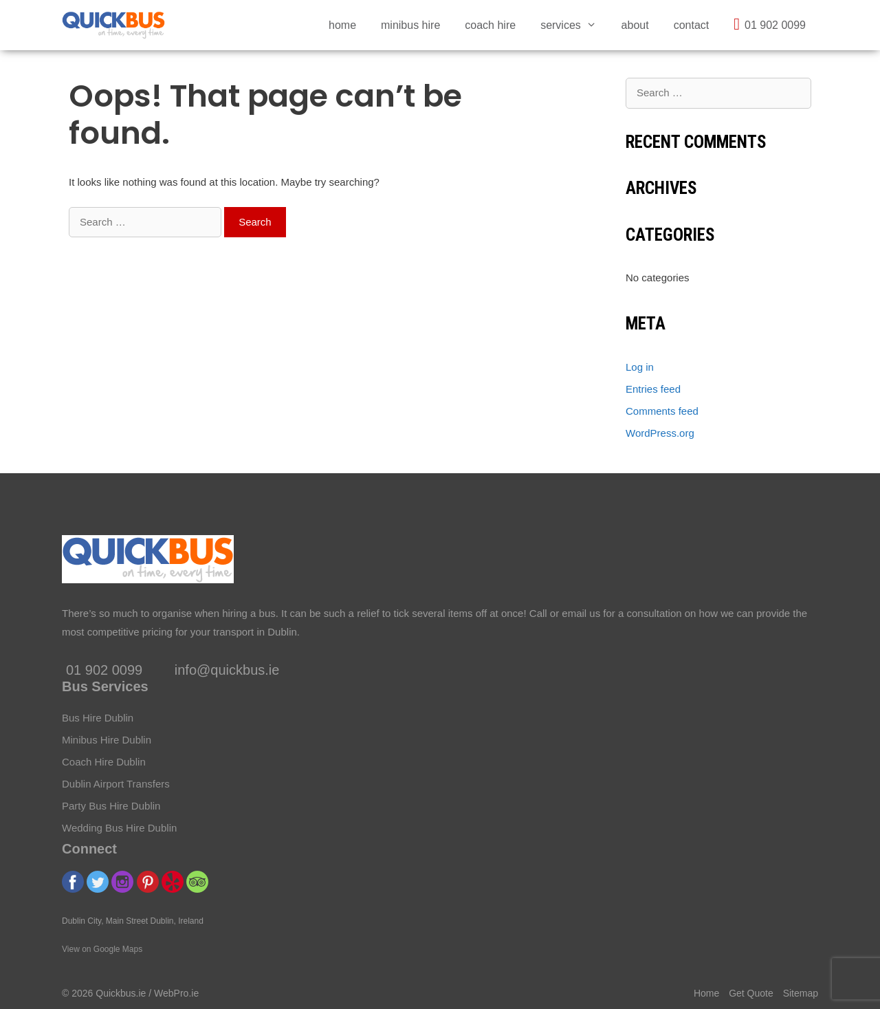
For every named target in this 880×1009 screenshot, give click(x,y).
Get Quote (751, 993)
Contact (692, 25)
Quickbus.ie (121, 993)
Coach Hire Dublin (104, 762)
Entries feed (653, 389)
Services (574, 25)
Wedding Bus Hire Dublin (119, 828)
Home (342, 25)
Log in (640, 367)
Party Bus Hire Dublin (111, 806)
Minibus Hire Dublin (106, 740)
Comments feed (662, 411)
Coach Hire (490, 25)
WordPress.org (660, 433)
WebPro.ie (176, 993)
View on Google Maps (102, 949)
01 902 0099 (770, 24)
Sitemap (800, 993)
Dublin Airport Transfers (116, 784)
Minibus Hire (410, 25)
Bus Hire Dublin (97, 718)
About (635, 25)
